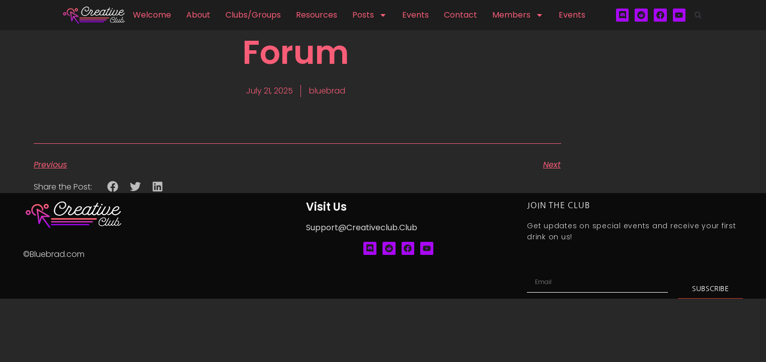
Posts (369, 15)
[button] (698, 15)
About (198, 15)
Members (518, 15)
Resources (316, 15)
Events (415, 15)
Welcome (152, 15)
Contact (460, 15)
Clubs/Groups (253, 15)
